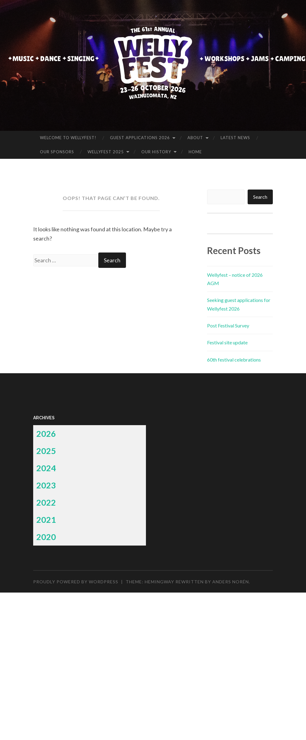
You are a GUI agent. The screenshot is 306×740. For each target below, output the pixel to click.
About (195, 137)
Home (195, 151)
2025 (46, 451)
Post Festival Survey (228, 325)
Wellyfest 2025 (106, 151)
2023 (46, 485)
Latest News (235, 137)
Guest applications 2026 (140, 137)
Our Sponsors (57, 151)
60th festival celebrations (234, 359)
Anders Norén (230, 581)
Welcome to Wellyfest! (68, 137)
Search (260, 197)
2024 (46, 468)
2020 (46, 537)
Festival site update (227, 342)
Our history (156, 151)
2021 (46, 520)
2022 (46, 502)
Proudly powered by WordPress (75, 581)
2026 (46, 434)
